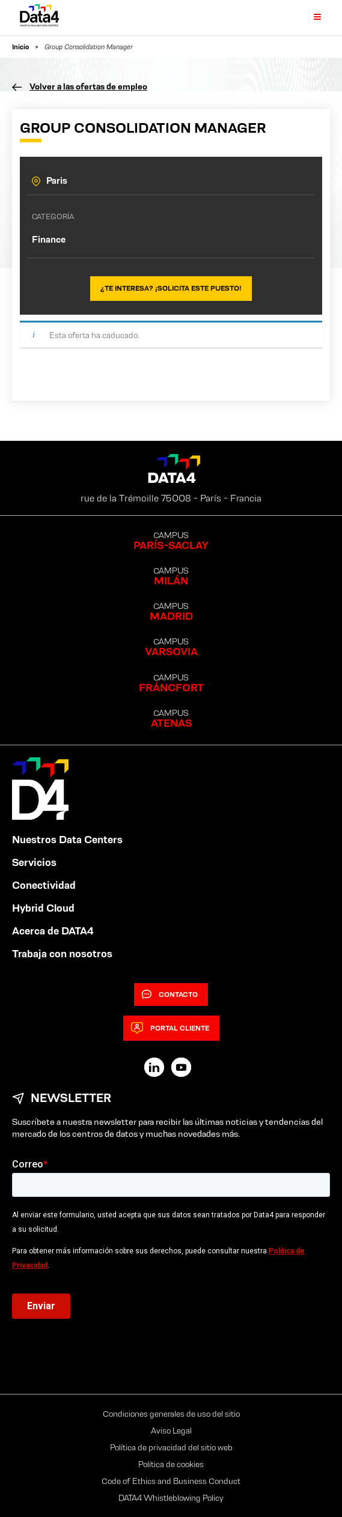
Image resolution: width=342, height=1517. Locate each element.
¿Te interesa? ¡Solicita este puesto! (171, 288)
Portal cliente (170, 1028)
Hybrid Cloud (43, 908)
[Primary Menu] (310, 17)
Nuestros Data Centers (67, 840)
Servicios (34, 862)
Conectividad (44, 885)
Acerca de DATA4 (53, 931)
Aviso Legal (171, 1430)
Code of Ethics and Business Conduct (171, 1481)
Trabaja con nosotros (62, 954)
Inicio (20, 46)
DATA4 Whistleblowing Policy (171, 1498)
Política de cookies (171, 1464)
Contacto (170, 994)
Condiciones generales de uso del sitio (171, 1414)
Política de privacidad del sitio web (171, 1447)
